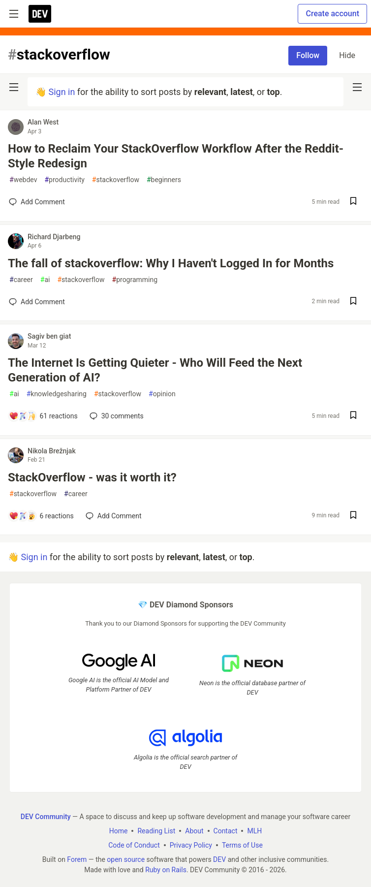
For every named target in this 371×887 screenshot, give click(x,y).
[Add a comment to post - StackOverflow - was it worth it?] (41, 516)
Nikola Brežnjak (52, 451)
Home (118, 831)
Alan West (43, 122)
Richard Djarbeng (54, 237)
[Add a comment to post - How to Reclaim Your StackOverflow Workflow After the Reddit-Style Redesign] (37, 202)
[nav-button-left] (14, 87)
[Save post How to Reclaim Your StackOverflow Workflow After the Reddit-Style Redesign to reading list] (353, 202)
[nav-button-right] (357, 87)
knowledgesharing (57, 394)
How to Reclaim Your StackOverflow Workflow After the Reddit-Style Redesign (175, 156)
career (21, 280)
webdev (23, 180)
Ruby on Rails (165, 870)
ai (45, 280)
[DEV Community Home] (40, 14)
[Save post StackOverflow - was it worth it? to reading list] (353, 516)
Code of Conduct (134, 845)
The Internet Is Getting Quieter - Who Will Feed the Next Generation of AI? (155, 370)
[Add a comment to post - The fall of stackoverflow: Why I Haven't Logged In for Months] (37, 302)
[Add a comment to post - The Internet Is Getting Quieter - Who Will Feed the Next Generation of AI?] (43, 416)
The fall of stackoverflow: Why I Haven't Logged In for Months (171, 263)
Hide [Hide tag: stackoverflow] (347, 55)
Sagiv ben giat (49, 336)
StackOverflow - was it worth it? (92, 477)
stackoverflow (115, 180)
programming (135, 280)
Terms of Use (242, 845)
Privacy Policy (191, 845)
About (194, 831)
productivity (64, 180)
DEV (219, 859)
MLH (254, 831)
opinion (162, 394)
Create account (332, 13)
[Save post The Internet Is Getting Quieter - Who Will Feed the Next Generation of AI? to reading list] (353, 416)
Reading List (156, 831)
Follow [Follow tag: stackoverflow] (307, 55)
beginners (164, 180)
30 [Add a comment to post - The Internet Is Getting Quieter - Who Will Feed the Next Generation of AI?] (116, 416)
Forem (77, 859)
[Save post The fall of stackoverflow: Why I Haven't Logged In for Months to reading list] (353, 302)
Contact (226, 831)
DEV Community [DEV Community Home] (46, 817)
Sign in (61, 92)
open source (126, 859)
